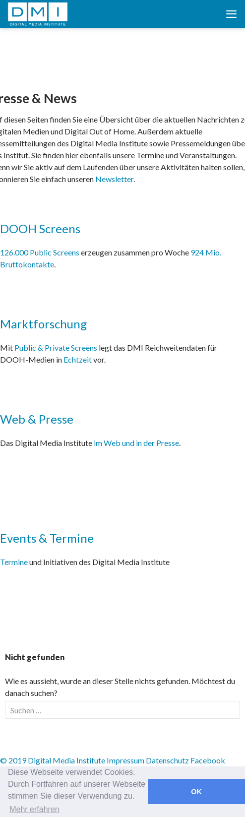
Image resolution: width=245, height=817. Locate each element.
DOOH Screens (40, 228)
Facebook (207, 760)
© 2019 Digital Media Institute (52, 760)
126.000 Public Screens (40, 252)
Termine (14, 561)
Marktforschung (43, 323)
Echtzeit (77, 359)
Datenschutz (167, 760)
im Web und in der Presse (136, 442)
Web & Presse (36, 419)
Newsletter (114, 179)
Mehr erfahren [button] (34, 809)
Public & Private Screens (55, 347)
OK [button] (196, 792)
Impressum (125, 760)
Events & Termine (47, 538)
